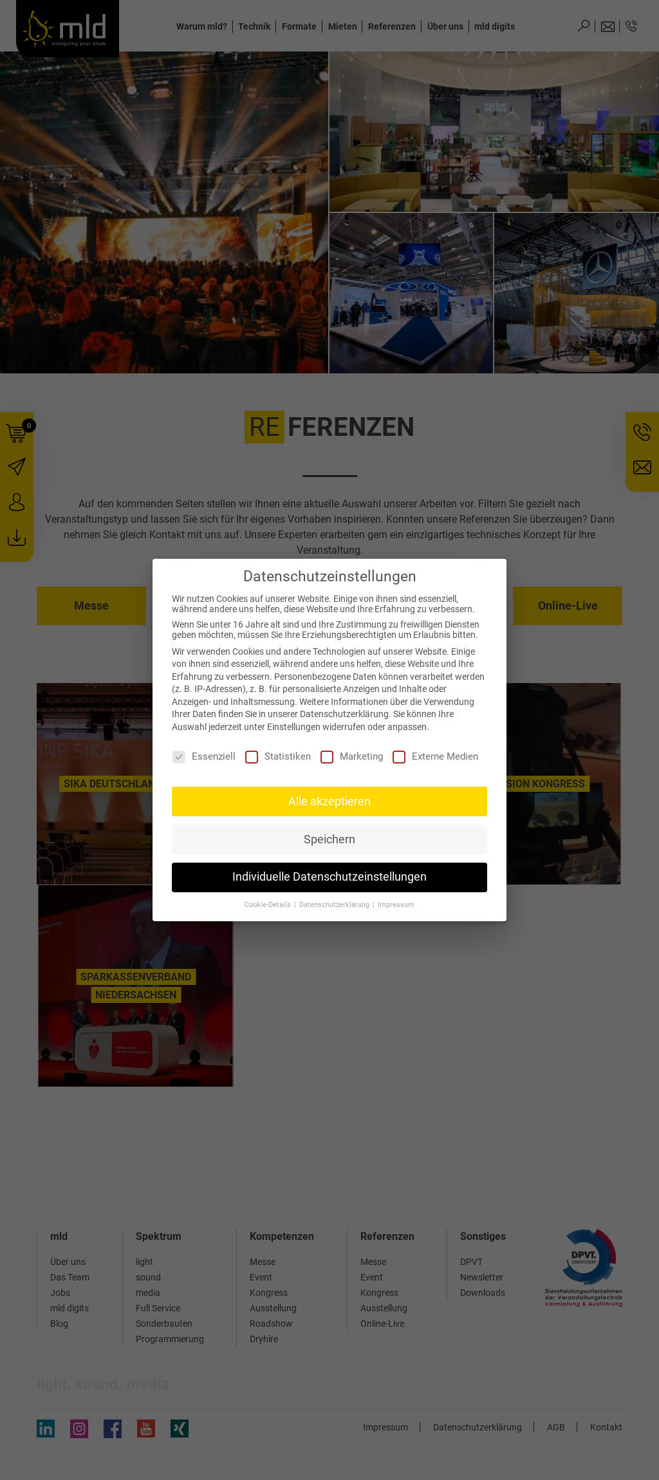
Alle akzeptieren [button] (329, 801)
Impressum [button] (396, 905)
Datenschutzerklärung (344, 714)
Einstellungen (293, 727)
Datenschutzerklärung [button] (335, 905)
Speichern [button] (329, 839)
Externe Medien (435, 756)
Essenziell (204, 756)
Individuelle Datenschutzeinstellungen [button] (329, 876)
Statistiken (278, 756)
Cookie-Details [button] (269, 905)
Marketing (351, 756)
